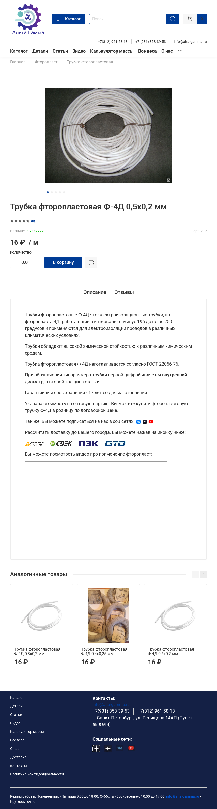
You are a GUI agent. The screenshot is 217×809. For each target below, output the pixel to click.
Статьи (60, 51)
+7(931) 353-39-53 (111, 711)
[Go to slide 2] (52, 192)
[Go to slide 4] (60, 192)
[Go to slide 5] (64, 192)
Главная (18, 62)
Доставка (18, 757)
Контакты (18, 766)
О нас (167, 51)
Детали (40, 51)
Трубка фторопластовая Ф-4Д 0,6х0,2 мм (171, 651)
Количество (21, 252)
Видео (79, 51)
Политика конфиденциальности (37, 774)
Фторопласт (46, 62)
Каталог (68, 19)
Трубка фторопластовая (90, 62)
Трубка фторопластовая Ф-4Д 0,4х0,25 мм (104, 651)
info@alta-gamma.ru (190, 42)
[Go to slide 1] (48, 192)
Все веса (147, 51)
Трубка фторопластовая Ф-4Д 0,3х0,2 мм (37, 651)
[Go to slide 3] (56, 192)
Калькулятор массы (112, 51)
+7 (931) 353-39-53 (150, 42)
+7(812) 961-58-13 (113, 42)
